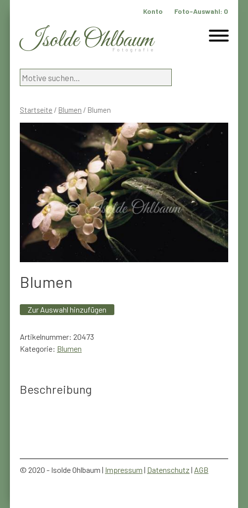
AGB (201, 469)
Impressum (124, 469)
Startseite (36, 109)
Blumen (70, 109)
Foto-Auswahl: (201, 11)
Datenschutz (168, 469)
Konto (153, 11)
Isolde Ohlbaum (86, 40)
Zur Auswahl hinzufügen (67, 309)
